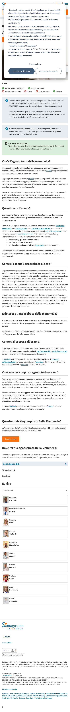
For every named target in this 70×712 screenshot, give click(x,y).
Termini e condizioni (37, 693)
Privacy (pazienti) (22, 693)
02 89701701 (7, 675)
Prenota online (10, 439)
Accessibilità (51, 693)
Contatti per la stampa (43, 698)
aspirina (39, 362)
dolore (13, 406)
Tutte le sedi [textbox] (8, 490)
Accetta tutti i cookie (21, 71)
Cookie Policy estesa (41, 49)
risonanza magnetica (41, 228)
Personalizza (35, 64)
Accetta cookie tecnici (48, 71)
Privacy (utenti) (8, 693)
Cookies (22, 698)
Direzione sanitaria (9, 689)
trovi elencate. (30, 134)
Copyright (29, 698)
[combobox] (35, 490)
